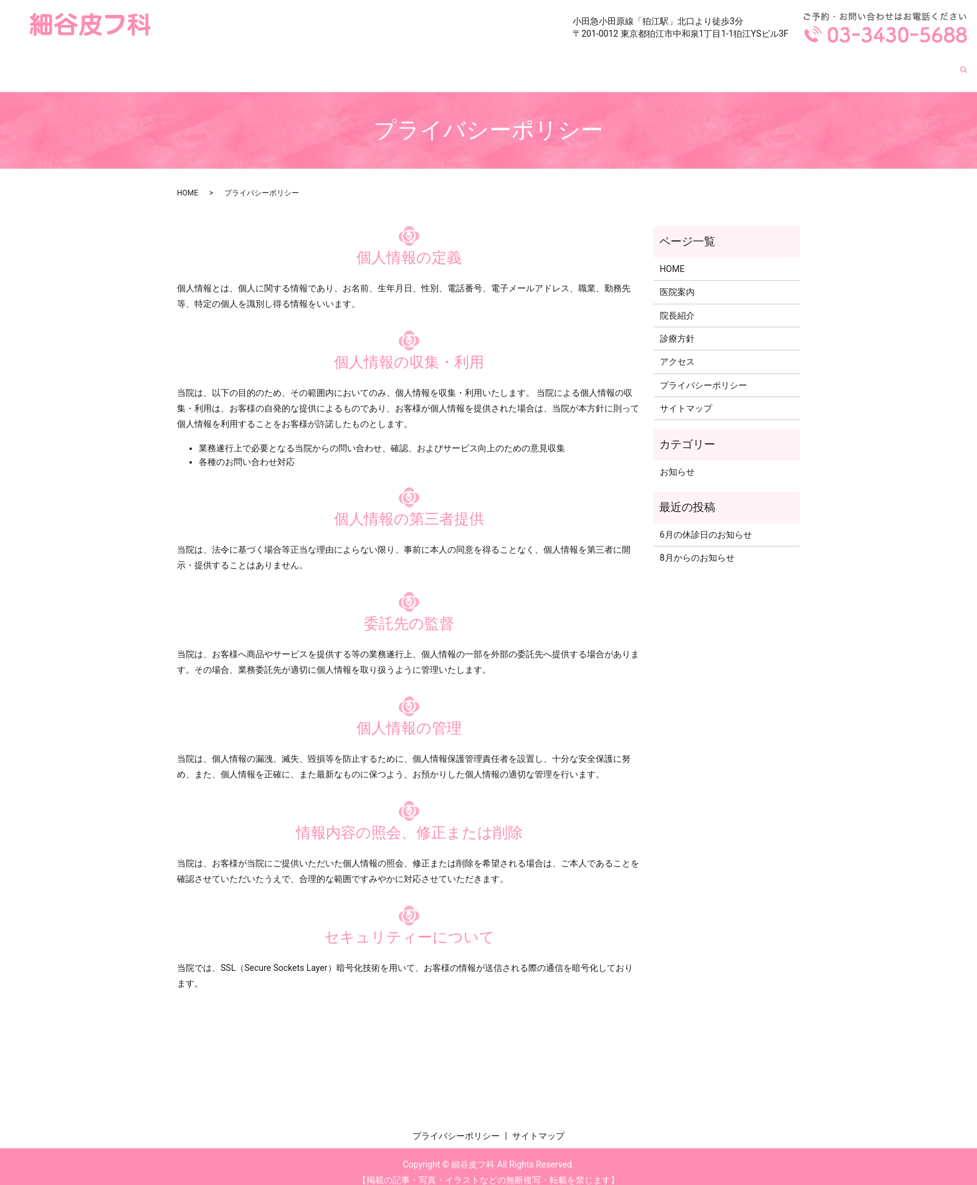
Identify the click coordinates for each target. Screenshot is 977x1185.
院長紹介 (798, 63)
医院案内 (737, 63)
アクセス (920, 63)
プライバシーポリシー (703, 373)
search (964, 64)
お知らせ (677, 460)
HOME (681, 63)
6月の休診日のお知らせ (706, 523)
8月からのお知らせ (697, 546)
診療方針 (859, 63)
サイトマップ (686, 396)
